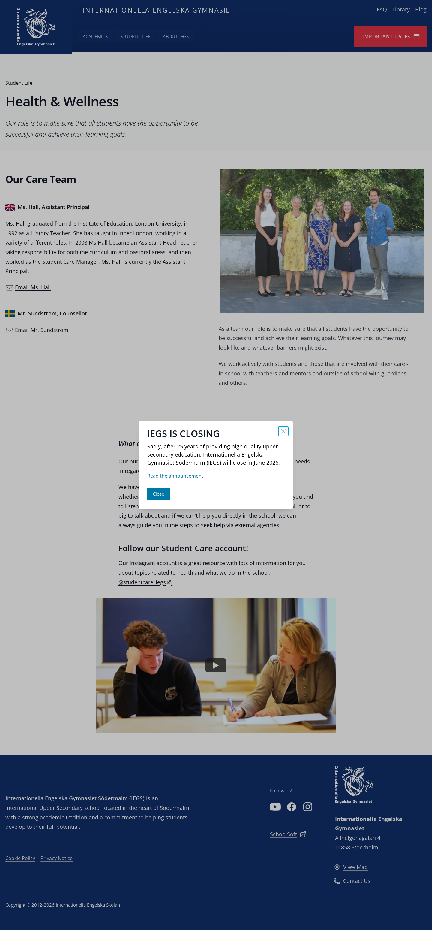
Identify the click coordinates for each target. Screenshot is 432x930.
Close (158, 494)
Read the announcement (175, 476)
